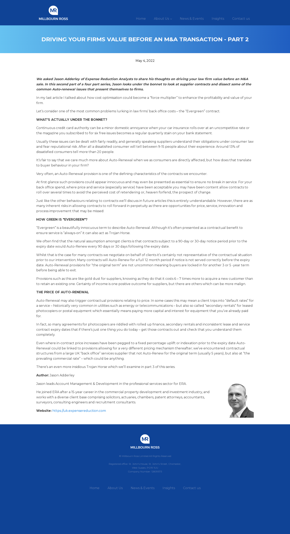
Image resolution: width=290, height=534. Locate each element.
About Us (161, 19)
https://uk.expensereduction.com (79, 411)
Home (141, 19)
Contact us (241, 19)
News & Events (192, 19)
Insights (218, 19)
